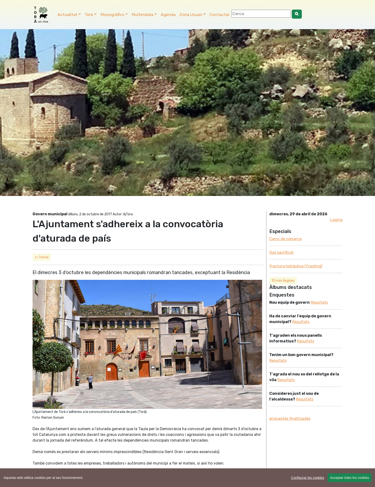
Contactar (220, 14)
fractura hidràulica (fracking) (295, 266)
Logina (336, 219)
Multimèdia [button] (142, 14)
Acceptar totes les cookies (349, 478)
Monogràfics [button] (112, 14)
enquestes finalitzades (289, 418)
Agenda (168, 14)
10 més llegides (283, 281)
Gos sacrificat (281, 252)
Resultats (319, 302)
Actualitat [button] (67, 14)
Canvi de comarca (285, 239)
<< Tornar (42, 257)
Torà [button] (89, 14)
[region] (187, 477)
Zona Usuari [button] (190, 14)
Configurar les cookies (307, 478)
